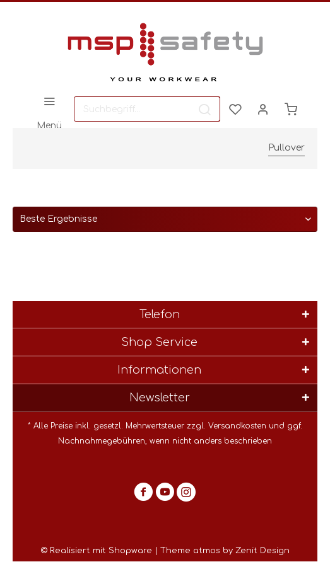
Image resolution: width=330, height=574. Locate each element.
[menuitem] (49, 109)
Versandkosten (237, 426)
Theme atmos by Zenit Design (225, 550)
